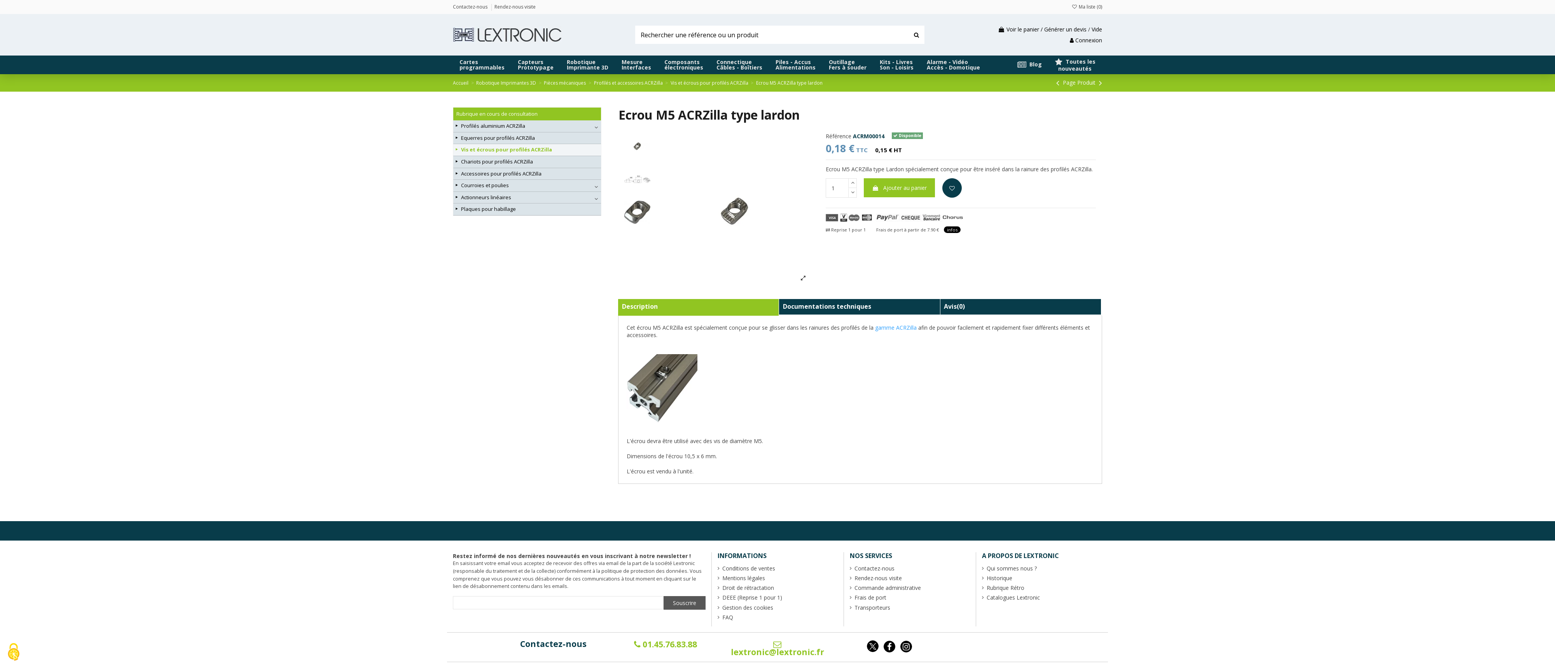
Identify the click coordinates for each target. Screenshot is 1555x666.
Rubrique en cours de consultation (497, 113)
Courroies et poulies (485, 185)
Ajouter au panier (899, 187)
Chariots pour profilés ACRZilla (497, 161)
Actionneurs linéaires (486, 197)
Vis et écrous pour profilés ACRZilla (506, 149)
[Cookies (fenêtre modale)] (13, 652)
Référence (838, 136)
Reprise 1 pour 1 (846, 230)
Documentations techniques (827, 306)
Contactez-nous (553, 643)
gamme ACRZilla (896, 327)
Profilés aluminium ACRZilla (493, 125)
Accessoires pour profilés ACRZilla (501, 173)
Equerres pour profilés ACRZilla (498, 137)
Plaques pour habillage (488, 208)
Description (640, 306)
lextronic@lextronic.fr (777, 648)
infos (952, 230)
